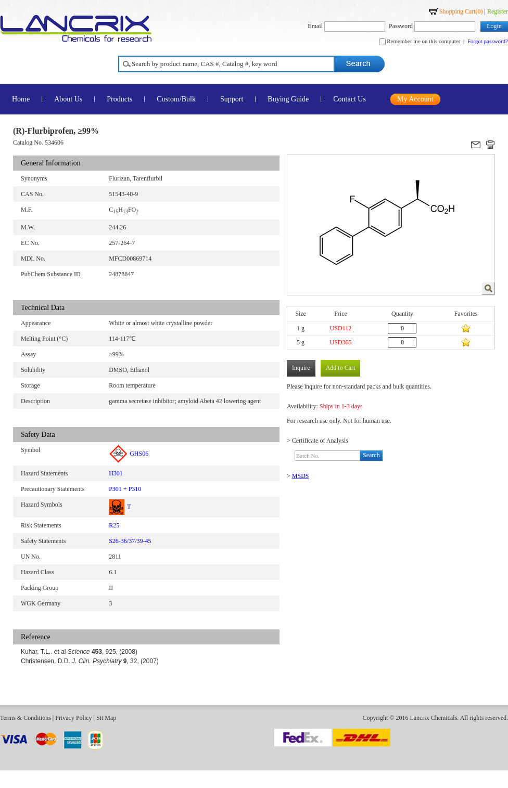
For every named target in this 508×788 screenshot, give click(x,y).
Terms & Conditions (25, 717)
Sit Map (106, 717)
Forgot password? (487, 41)
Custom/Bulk (176, 99)
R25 (114, 525)
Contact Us (349, 99)
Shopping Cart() (461, 11)
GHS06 (128, 453)
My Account (415, 99)
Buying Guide (288, 99)
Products (119, 99)
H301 (116, 473)
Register (497, 11)
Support (231, 99)
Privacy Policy (73, 717)
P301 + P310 (125, 489)
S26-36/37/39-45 (130, 541)
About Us (68, 99)
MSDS (300, 476)
